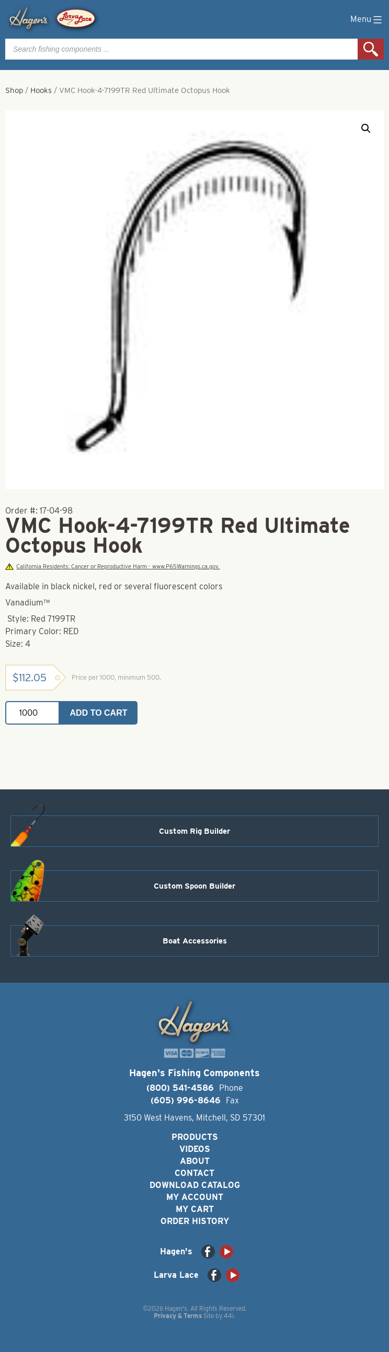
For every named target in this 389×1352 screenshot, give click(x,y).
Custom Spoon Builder (194, 886)
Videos (194, 1149)
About (195, 1161)
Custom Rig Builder (194, 831)
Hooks (41, 90)
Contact (194, 1173)
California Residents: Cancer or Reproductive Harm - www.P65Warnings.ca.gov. (112, 566)
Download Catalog (195, 1185)
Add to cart (99, 712)
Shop (14, 90)
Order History (195, 1221)
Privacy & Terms (178, 1316)
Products (194, 1137)
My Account (194, 1197)
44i (229, 1316)
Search (371, 49)
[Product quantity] (32, 713)
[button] (366, 128)
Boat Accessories (195, 941)
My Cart (195, 1209)
